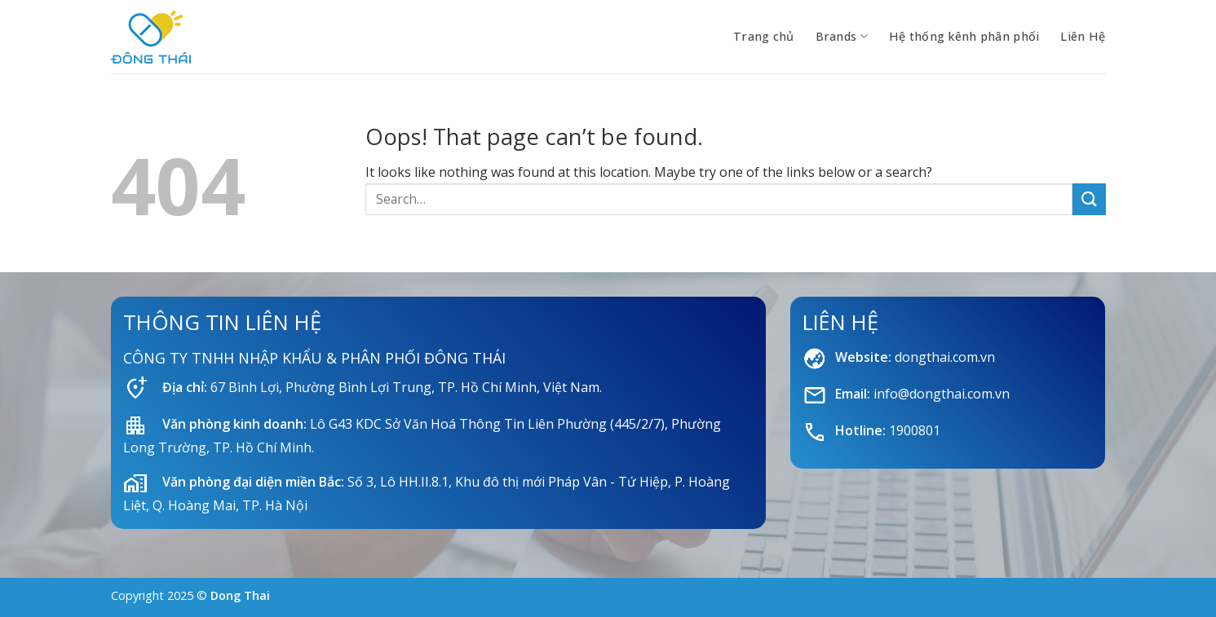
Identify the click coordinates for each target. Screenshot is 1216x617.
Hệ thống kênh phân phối (964, 36)
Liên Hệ (1082, 36)
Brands (842, 37)
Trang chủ (763, 36)
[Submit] (1088, 199)
